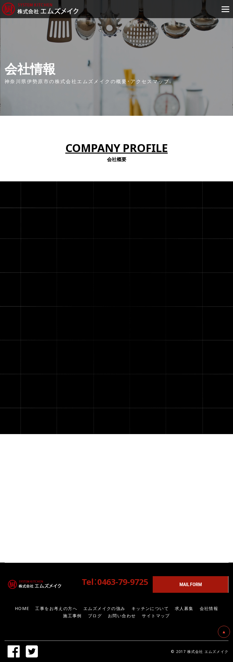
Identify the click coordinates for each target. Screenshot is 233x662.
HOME (22, 608)
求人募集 (184, 608)
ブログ (95, 615)
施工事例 (72, 615)
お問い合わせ (122, 615)
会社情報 (209, 608)
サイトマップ (156, 615)
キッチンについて (150, 608)
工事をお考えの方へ (56, 608)
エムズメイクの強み (104, 608)
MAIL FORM (190, 584)
